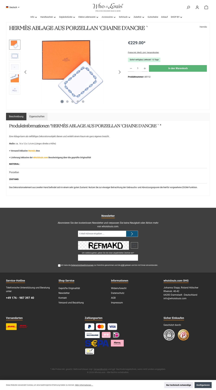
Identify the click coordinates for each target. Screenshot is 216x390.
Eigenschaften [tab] (37, 116)
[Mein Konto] (197, 7)
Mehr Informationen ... (84, 385)
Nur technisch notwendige (178, 385)
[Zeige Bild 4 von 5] (78, 101)
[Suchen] (188, 7)
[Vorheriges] (25, 72)
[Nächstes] (119, 72)
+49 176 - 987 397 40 (20, 298)
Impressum (117, 302)
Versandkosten (100, 369)
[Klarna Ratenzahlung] (117, 343)
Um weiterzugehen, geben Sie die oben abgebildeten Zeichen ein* (108, 253)
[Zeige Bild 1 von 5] (62, 101)
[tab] (16, 116)
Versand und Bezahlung (71, 302)
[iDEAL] (116, 335)
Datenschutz (117, 293)
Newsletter (64, 293)
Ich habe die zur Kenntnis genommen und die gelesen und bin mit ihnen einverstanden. (109, 265)
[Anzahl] (138, 68)
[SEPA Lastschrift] (97, 343)
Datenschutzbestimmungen (82, 265)
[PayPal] (89, 326)
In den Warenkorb (178, 68)
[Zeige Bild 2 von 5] (67, 101)
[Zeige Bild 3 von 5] (72, 101)
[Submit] (132, 234)
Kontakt (62, 297)
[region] (65, 72)
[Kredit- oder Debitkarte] (106, 326)
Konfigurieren (203, 385)
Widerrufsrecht (118, 288)
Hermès (203, 27)
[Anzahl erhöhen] (145, 68)
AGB (122, 265)
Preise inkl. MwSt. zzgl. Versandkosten (143, 52)
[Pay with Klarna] (106, 335)
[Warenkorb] (206, 7)
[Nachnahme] (92, 335)
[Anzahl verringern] (131, 68)
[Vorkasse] (89, 351)
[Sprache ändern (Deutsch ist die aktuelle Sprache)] (12, 7)
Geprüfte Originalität (69, 288)
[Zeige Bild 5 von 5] (83, 101)
